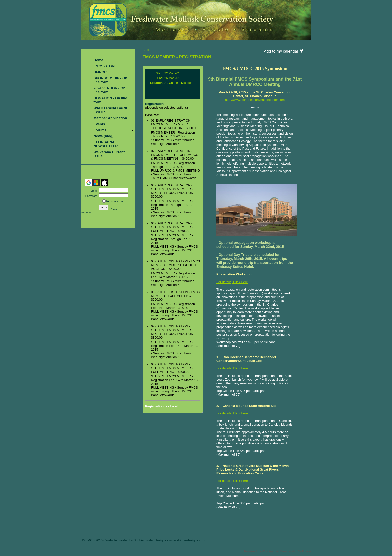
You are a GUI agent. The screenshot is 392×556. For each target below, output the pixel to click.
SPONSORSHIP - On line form (111, 80)
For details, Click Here (232, 282)
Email (93, 190)
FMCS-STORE (105, 66)
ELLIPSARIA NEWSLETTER (106, 144)
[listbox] (284, 51)
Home (99, 60)
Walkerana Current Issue (109, 154)
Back (146, 50)
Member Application (110, 118)
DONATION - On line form (110, 100)
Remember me (115, 201)
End (160, 78)
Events (99, 124)
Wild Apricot (270, 551)
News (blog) (104, 136)
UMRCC (100, 72)
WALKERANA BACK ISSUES (111, 110)
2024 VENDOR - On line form (110, 90)
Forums (100, 130)
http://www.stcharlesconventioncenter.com (255, 100)
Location (156, 83)
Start (159, 73)
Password (90, 195)
